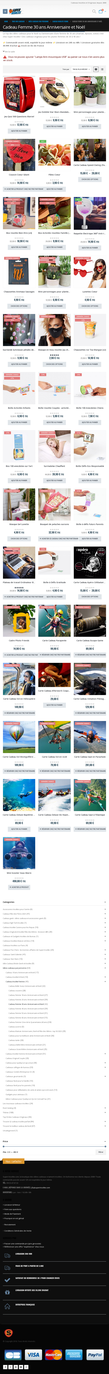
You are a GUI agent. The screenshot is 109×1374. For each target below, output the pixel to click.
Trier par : (66, 69)
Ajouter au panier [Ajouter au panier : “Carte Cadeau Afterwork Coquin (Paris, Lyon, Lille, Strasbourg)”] (54, 705)
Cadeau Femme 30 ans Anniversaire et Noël (26, 1004)
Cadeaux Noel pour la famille (17, 1081)
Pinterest (16, 1367)
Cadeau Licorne (15, 1026)
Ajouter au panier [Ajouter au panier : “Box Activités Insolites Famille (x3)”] (54, 247)
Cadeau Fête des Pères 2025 (14, 914)
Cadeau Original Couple (15, 1058)
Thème (6, 1112)
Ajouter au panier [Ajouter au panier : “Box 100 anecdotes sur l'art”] (19, 480)
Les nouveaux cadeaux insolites (16, 1103)
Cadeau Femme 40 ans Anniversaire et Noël (26, 1008)
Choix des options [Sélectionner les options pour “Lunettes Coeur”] (90, 306)
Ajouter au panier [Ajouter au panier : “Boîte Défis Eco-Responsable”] (90, 480)
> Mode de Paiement (12, 1214)
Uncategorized (9, 1130)
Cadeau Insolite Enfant (15, 977)
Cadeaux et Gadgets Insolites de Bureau (19, 936)
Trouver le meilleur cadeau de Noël (17, 1126)
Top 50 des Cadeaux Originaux (15, 1117)
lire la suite (10, 51)
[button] (5, 11)
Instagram (26, 1367)
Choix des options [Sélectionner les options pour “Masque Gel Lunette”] (19, 538)
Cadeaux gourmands (14, 1076)
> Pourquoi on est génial (13, 1218)
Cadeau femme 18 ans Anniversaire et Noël (26, 995)
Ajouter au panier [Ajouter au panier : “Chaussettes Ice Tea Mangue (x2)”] (90, 364)
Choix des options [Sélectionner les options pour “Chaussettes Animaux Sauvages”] (19, 306)
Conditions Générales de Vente (18, 1230)
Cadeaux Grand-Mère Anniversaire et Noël (26, 1049)
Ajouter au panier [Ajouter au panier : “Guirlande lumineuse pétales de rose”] (19, 364)
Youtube (21, 1367)
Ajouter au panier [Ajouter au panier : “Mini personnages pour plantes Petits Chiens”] (54, 306)
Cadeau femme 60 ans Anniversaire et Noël (26, 1017)
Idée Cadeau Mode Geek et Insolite (17, 963)
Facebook (5, 1367)
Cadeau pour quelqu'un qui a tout (19, 1063)
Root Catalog (8, 1108)
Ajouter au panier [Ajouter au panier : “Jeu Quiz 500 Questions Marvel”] (19, 131)
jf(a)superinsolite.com (40, 1187)
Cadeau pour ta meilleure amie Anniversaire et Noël (29, 1035)
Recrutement (9, 1224)
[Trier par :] (81, 69)
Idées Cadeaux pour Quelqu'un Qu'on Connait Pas (26, 1099)
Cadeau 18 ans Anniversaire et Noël (20, 972)
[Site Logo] (16, 11)
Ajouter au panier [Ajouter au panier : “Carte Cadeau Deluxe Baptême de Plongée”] (19, 829)
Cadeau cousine (15, 990)
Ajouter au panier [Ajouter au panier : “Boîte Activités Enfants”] (19, 422)
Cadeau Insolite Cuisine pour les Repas (18, 927)
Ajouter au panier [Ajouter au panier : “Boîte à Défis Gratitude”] (54, 597)
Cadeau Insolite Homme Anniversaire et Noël (24, 1054)
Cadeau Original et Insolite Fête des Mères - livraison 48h (25, 932)
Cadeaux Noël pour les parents (18, 1085)
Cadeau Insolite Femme (15, 981)
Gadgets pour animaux (15, 1094)
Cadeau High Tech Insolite (13, 923)
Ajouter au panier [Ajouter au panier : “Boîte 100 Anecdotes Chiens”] (90, 422)
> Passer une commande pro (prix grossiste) (22, 1243)
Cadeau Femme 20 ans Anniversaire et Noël (26, 999)
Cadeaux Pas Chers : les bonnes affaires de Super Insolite (26, 950)
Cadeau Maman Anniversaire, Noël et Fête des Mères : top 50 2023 (35, 1031)
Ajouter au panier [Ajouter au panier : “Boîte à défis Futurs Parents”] (90, 538)
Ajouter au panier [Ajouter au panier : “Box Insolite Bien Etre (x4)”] (19, 247)
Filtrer (100, 1152)
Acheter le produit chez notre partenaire (25, 189)
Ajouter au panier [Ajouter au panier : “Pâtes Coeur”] (54, 189)
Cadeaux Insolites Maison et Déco (16, 941)
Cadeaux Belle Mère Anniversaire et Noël (25, 1044)
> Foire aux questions (12, 1209)
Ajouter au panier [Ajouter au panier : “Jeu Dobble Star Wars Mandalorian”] (54, 126)
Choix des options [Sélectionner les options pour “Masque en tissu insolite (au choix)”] (54, 364)
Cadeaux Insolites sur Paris (14, 945)
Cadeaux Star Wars (11, 959)
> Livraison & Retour (11, 1205)
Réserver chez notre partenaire (56, 655)
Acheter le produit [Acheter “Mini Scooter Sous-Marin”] (20, 887)
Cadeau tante (14, 1040)
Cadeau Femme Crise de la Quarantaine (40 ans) (28, 1022)
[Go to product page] (19, 94)
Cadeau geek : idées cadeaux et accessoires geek (23, 918)
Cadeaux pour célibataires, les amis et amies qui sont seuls (29, 1090)
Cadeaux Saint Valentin (12, 954)
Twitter (10, 1367)
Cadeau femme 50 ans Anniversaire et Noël (26, 1013)
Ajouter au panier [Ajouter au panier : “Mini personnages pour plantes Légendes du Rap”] (90, 126)
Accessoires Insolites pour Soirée (16, 909)
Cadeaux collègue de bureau (17, 1067)
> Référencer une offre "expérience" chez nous (23, 1246)
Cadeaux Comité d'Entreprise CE (19, 1072)
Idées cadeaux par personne (14, 968)
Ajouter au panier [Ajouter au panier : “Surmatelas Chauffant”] (54, 480)
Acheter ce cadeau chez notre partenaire (60, 538)
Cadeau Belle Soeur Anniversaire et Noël (25, 986)
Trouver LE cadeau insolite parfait (16, 1121)
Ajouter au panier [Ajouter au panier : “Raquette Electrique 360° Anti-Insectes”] (90, 248)
